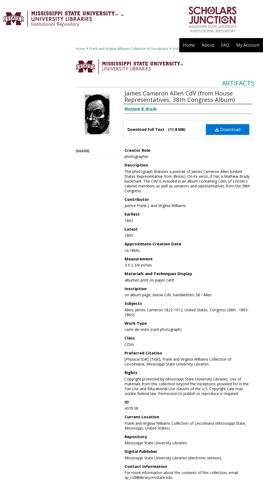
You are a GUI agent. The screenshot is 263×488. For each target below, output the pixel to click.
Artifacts (238, 83)
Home (80, 48)
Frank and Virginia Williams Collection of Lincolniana (128, 48)
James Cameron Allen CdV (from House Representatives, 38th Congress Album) (180, 96)
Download (227, 129)
